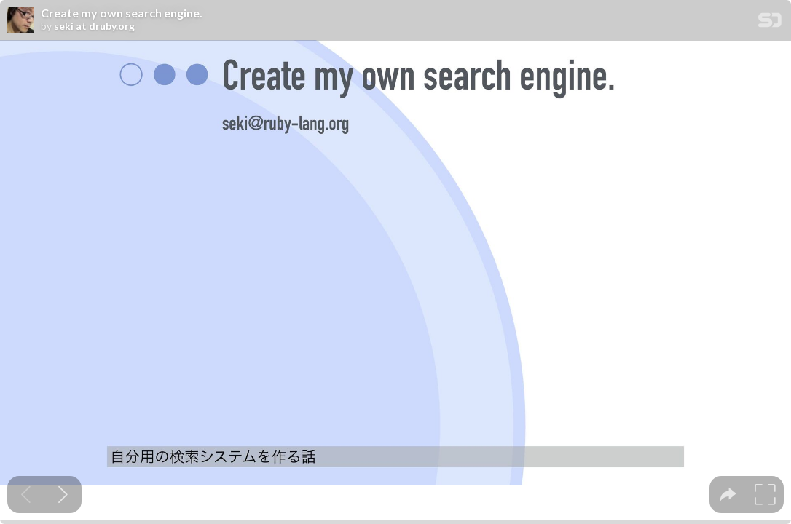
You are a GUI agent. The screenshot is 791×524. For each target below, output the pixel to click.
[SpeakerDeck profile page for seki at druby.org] (20, 21)
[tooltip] (728, 494)
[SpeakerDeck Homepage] (770, 23)
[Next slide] (63, 494)
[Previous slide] (25, 494)
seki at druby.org (94, 26)
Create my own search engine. (121, 13)
